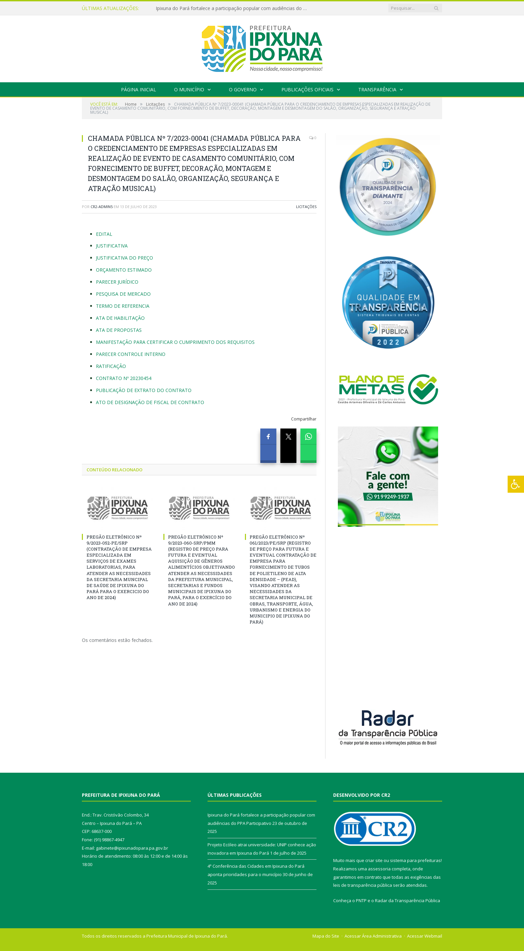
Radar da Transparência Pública (407, 900)
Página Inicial (138, 89)
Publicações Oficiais (307, 89)
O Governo (243, 89)
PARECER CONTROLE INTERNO (130, 354)
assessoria (379, 869)
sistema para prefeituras (415, 860)
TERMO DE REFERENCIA (122, 306)
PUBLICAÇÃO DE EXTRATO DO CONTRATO (143, 390)
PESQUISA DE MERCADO (123, 294)
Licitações (306, 206)
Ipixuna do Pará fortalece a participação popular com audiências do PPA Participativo (232, 8)
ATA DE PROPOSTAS (119, 330)
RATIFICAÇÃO (111, 366)
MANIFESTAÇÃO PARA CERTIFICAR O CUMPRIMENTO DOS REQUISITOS (175, 342)
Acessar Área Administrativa (373, 936)
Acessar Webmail (424, 936)
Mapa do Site (325, 936)
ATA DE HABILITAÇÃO (120, 318)
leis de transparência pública (362, 885)
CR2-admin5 (102, 206)
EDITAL (104, 234)
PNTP (361, 900)
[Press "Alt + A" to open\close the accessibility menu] (516, 484)
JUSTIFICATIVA (112, 246)
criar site (374, 860)
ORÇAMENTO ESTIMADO (124, 270)
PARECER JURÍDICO (117, 282)
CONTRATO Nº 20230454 (123, 378)
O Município (189, 89)
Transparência (377, 89)
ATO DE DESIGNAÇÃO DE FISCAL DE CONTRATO (150, 402)
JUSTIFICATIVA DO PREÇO (124, 258)
